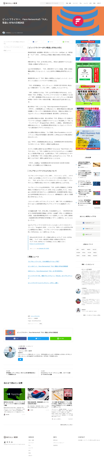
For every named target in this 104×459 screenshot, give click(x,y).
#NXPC (78, 255)
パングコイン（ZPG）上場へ (43, 283)
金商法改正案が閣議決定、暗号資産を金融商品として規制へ (84, 163)
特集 (85, 177)
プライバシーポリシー (58, 442)
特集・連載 (68, 3)
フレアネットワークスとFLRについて (13, 47)
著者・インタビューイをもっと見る (91, 315)
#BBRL (89, 255)
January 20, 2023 (44, 248)
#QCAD (94, 249)
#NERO (88, 249)
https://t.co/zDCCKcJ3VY (37, 244)
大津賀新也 (22, 348)
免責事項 (55, 445)
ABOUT (99, 3)
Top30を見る (97, 208)
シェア (36, 41)
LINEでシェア (88, 234)
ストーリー (75, 3)
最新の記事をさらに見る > (66, 424)
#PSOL (83, 252)
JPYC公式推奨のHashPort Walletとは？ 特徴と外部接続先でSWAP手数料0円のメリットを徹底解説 (84, 173)
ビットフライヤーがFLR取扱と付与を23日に (14, 42)
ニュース (86, 3)
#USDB (83, 255)
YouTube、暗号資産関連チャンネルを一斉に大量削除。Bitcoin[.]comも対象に (84, 201)
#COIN (89, 252)
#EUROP (95, 255)
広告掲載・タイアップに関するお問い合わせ (89, 440)
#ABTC (83, 249)
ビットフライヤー (35, 316)
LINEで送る (67, 41)
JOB (90, 3)
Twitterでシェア (89, 228)
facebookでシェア (89, 223)
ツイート (51, 41)
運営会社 (55, 440)
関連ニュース (7, 50)
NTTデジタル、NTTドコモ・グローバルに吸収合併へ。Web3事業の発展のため (85, 182)
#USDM (78, 252)
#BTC (78, 249)
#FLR (41, 323)
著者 (94, 3)
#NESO (95, 252)
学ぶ (81, 3)
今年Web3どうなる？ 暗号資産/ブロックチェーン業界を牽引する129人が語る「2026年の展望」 (84, 192)
